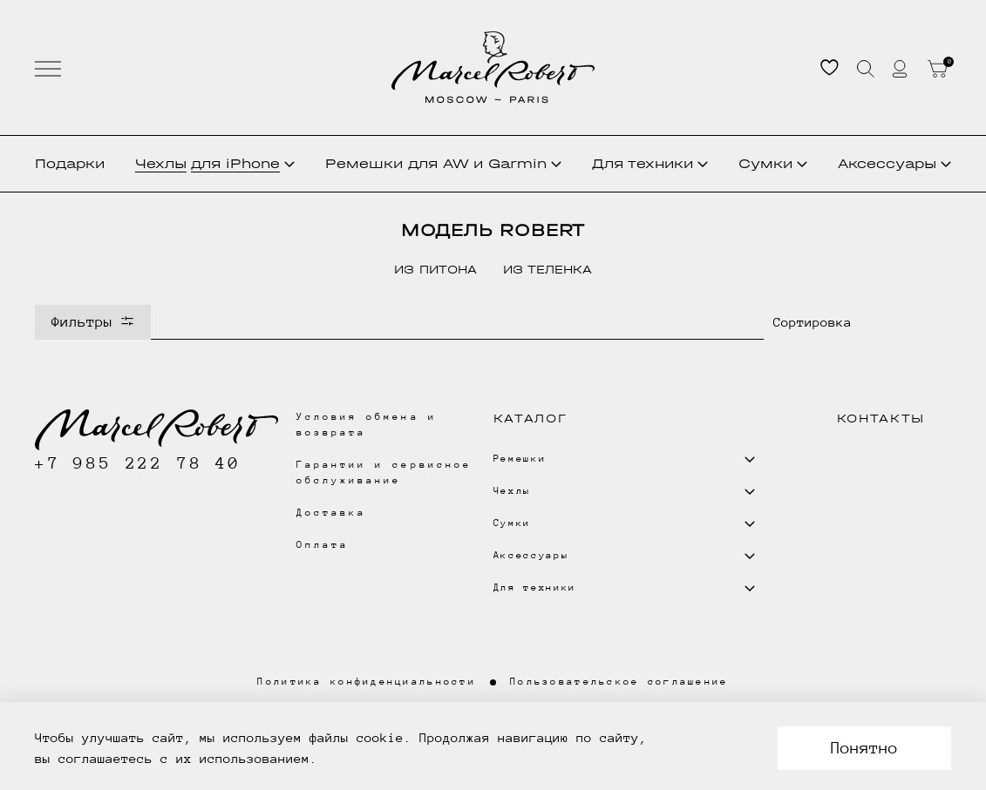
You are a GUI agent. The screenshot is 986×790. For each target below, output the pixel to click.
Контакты (881, 418)
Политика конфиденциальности (366, 681)
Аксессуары (894, 163)
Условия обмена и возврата (366, 424)
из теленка (547, 269)
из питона (435, 269)
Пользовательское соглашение (619, 681)
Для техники (650, 163)
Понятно (864, 748)
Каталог (530, 418)
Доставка (331, 512)
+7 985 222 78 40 (138, 463)
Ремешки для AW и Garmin (443, 163)
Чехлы (215, 163)
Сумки (772, 163)
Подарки (70, 163)
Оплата (322, 544)
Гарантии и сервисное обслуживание (384, 472)
